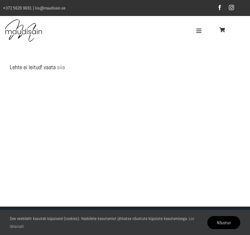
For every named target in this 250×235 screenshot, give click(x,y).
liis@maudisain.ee (50, 8)
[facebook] (219, 7)
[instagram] (231, 7)
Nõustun (224, 223)
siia (61, 67)
